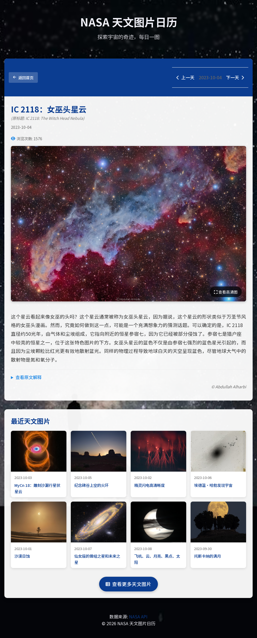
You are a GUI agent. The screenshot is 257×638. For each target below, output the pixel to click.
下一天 (235, 77)
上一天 (185, 77)
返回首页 (23, 77)
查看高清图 (225, 292)
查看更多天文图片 (128, 584)
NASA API (138, 616)
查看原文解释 (29, 377)
